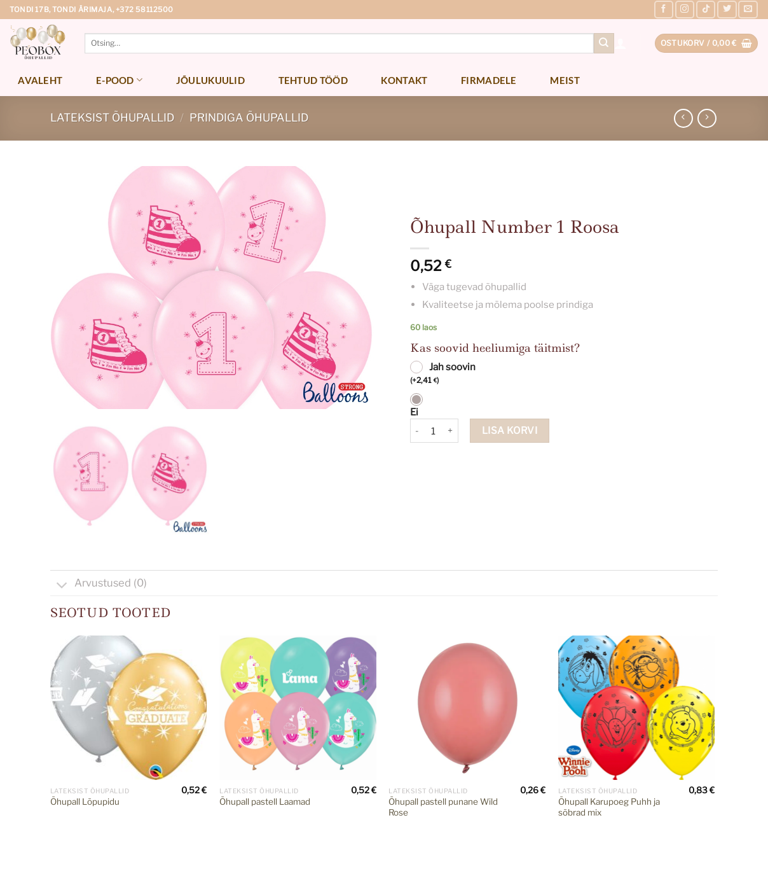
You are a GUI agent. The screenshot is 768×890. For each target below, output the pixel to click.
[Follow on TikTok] (705, 9)
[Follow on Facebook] (663, 9)
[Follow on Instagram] (684, 9)
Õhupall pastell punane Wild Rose (443, 807)
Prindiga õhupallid (248, 117)
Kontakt (404, 80)
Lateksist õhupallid (112, 117)
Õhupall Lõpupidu (85, 801)
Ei (414, 412)
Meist (565, 80)
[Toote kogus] (433, 431)
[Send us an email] (747, 9)
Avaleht (40, 80)
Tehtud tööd (313, 80)
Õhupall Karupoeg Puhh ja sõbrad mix (609, 807)
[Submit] (604, 43)
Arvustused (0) (98, 584)
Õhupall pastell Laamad (264, 801)
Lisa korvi (510, 430)
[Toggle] (62, 586)
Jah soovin (443, 374)
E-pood (119, 80)
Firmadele (489, 80)
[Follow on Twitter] (726, 9)
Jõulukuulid (210, 80)
